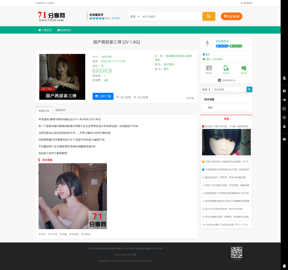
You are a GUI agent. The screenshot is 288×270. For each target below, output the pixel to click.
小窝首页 (45, 30)
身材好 (86, 234)
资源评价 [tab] (60, 110)
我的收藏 (231, 16)
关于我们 (92, 248)
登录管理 (246, 3)
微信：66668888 (213, 59)
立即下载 (103, 96)
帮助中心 (120, 248)
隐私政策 (111, 248)
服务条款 (102, 248)
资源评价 (64, 30)
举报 (190, 98)
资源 (210, 107)
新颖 (63, 234)
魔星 (206, 54)
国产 (42, 234)
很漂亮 (74, 234)
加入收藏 (123, 97)
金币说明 (130, 248)
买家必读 (139, 248)
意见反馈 (158, 248)
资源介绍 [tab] (44, 110)
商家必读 (149, 248)
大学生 (53, 234)
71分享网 (131, 254)
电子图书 (169, 64)
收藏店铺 (236, 46)
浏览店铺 (222, 46)
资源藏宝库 (172, 56)
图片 (166, 69)
